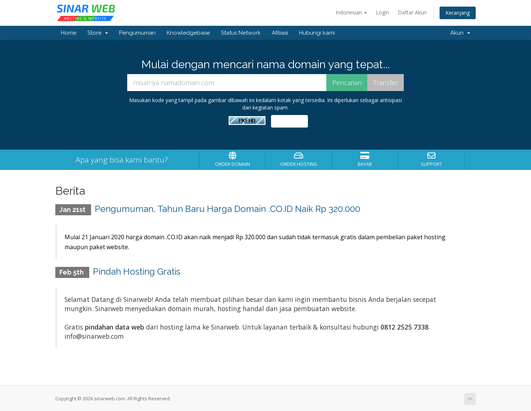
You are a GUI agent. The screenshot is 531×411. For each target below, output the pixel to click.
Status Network (241, 32)
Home (68, 32)
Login (382, 12)
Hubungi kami (317, 32)
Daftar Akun (412, 12)
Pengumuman (137, 32)
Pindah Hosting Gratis (136, 270)
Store (97, 32)
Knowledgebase (188, 32)
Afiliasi (280, 32)
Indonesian (351, 12)
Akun (460, 32)
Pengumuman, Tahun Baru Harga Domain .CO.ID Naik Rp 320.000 (227, 208)
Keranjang (457, 12)
